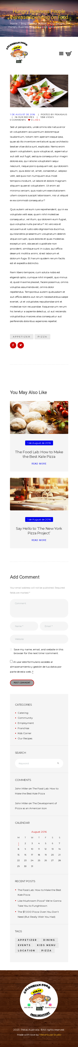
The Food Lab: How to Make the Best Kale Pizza (39, 454)
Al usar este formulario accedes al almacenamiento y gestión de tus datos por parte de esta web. (36, 666)
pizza (42, 336)
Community (25, 717)
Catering (23, 712)
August (39, 831)
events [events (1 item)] (24, 945)
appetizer (21, 336)
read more (39, 463)
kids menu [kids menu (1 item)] (46, 945)
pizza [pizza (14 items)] (46, 950)
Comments (18, 120)
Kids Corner (24, 733)
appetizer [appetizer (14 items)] (27, 940)
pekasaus (61, 114)
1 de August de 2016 (22, 114)
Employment (26, 723)
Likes (35, 120)
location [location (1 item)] (26, 950)
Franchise (23, 728)
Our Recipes (57, 23)
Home (13, 23)
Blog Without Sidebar (34, 23)
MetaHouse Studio (50, 1034)
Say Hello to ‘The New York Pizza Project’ (39, 530)
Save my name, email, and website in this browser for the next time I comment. (38, 651)
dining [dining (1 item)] (49, 940)
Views (47, 117)
